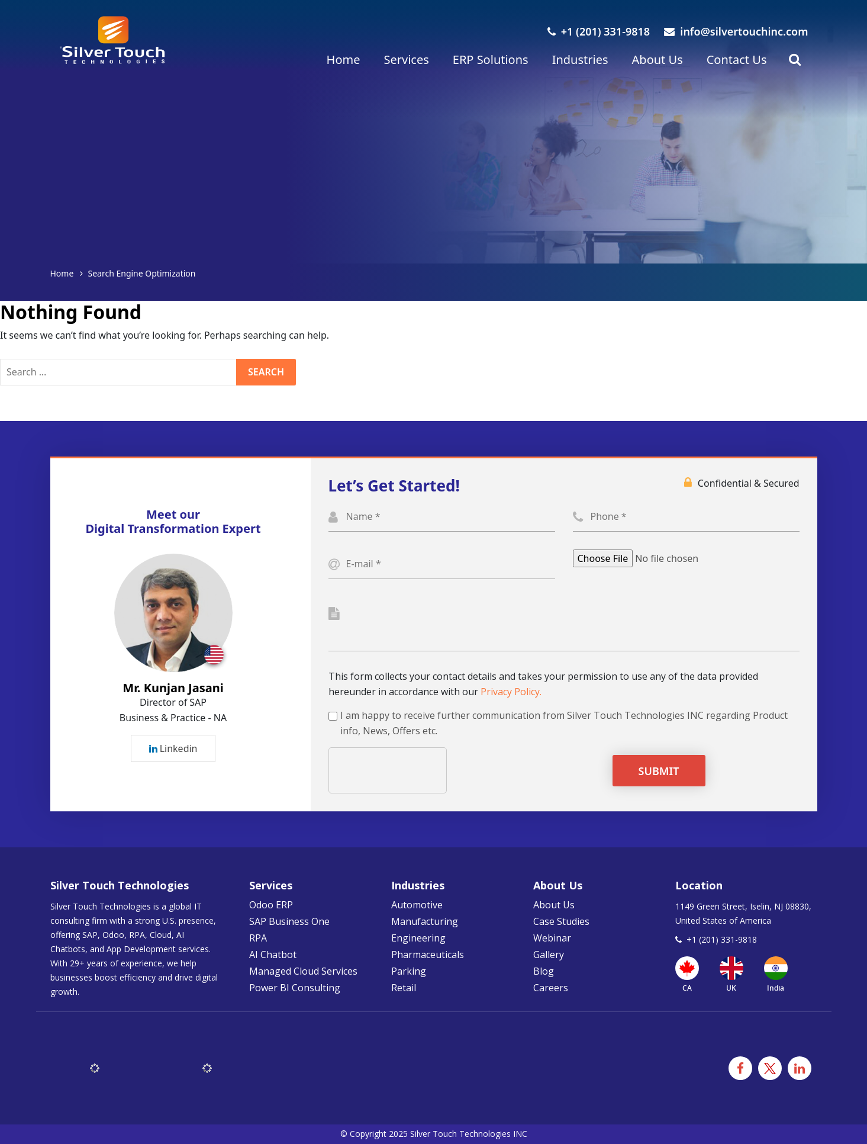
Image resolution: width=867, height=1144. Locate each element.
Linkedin (173, 748)
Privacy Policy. (511, 691)
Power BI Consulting (294, 987)
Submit (659, 771)
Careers (550, 987)
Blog (543, 971)
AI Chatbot (272, 954)
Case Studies (561, 921)
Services (405, 60)
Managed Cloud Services (303, 971)
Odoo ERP (271, 904)
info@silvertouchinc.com (736, 31)
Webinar (552, 937)
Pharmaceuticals (427, 954)
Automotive (417, 904)
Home (343, 60)
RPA (258, 937)
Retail (403, 987)
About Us (657, 60)
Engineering (418, 937)
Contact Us (737, 60)
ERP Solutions (490, 60)
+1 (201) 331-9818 (598, 31)
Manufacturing (424, 921)
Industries (580, 60)
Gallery (548, 954)
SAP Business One (289, 921)
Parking (408, 971)
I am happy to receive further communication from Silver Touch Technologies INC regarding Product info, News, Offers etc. (564, 723)
